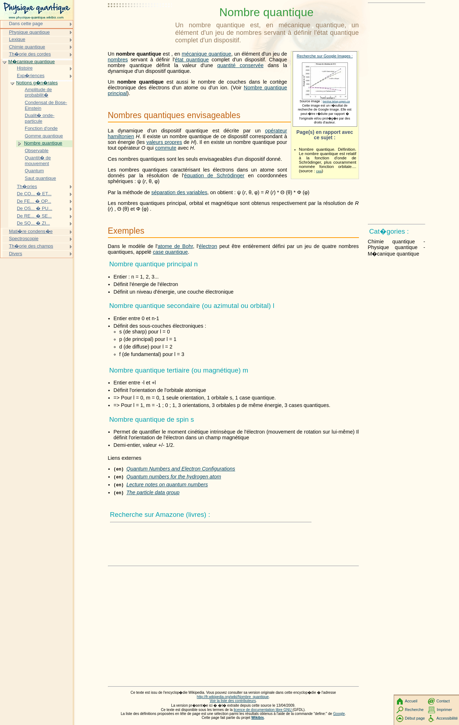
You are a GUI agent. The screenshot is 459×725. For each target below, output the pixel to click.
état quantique (192, 59)
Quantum (34, 170)
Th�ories (27, 186)
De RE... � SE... (34, 216)
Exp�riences (30, 75)
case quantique (170, 252)
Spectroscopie (23, 238)
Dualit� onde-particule (40, 118)
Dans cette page (26, 23)
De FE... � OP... (34, 201)
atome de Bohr (175, 246)
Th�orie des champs (31, 246)
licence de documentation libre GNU (263, 710)
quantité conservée (240, 65)
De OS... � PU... (34, 208)
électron (208, 246)
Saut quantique (40, 178)
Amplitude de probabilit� (38, 92)
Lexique (17, 39)
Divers (15, 253)
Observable (36, 150)
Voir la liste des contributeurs (233, 701)
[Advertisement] (140, 23)
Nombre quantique (43, 143)
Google (339, 714)
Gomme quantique (44, 136)
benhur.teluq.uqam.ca (336, 101)
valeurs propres (164, 142)
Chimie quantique (27, 47)
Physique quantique (29, 32)
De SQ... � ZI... (33, 223)
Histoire (25, 68)
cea (319, 171)
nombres (118, 59)
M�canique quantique (31, 61)
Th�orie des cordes (30, 54)
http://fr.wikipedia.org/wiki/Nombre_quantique (233, 697)
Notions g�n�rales (37, 82)
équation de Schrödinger (214, 175)
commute (165, 148)
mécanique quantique (206, 54)
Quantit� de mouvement (38, 160)
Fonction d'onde (41, 128)
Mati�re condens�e (31, 231)
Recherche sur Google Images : (325, 56)
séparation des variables (179, 192)
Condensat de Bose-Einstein (46, 105)
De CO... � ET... (34, 193)
